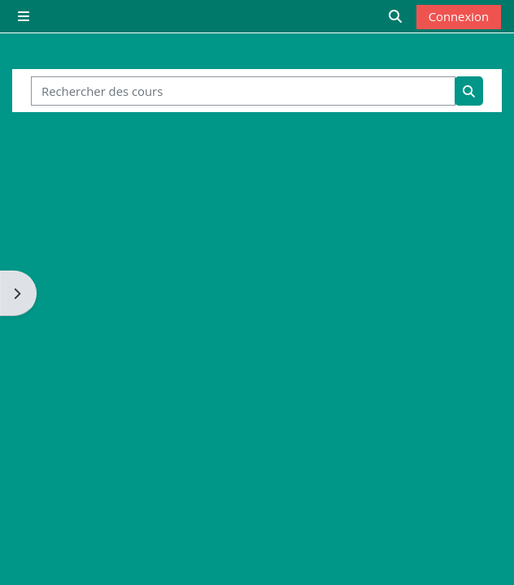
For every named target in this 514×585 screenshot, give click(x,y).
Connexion (459, 16)
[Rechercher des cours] (243, 91)
